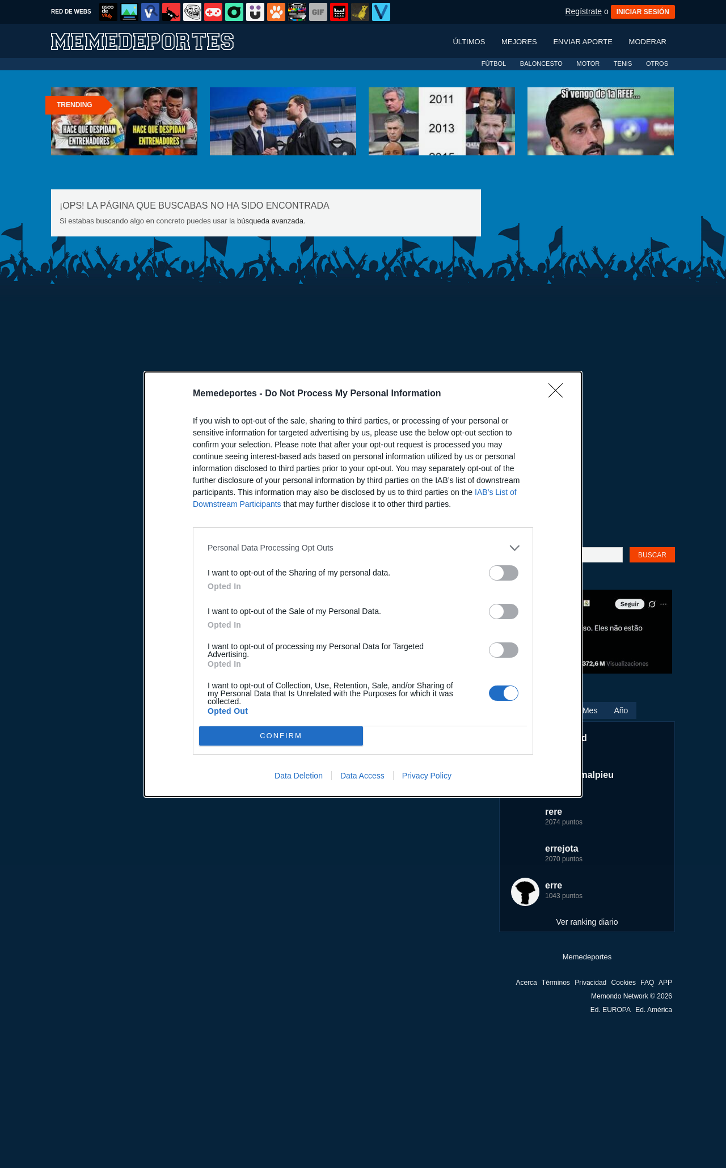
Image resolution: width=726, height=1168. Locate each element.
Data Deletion (299, 775)
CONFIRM (281, 735)
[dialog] (363, 584)
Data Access (362, 775)
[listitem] (363, 548)
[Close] (559, 394)
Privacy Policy (426, 775)
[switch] (503, 573)
